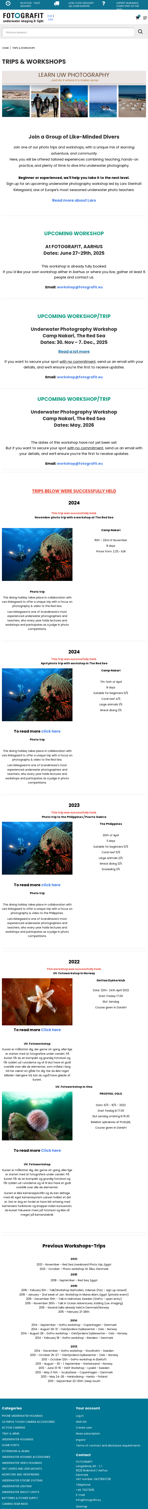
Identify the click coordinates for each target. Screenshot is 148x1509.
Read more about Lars (74, 200)
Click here (51, 1030)
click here (51, 731)
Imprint (81, 1440)
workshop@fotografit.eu (80, 287)
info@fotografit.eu (88, 1500)
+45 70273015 (85, 1490)
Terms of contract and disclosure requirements (108, 1445)
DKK (50, 19)
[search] (68, 32)
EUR (50, 16)
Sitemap (81, 1506)
